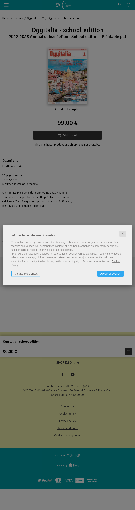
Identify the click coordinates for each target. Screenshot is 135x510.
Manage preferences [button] (26, 273)
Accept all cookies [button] (110, 273)
